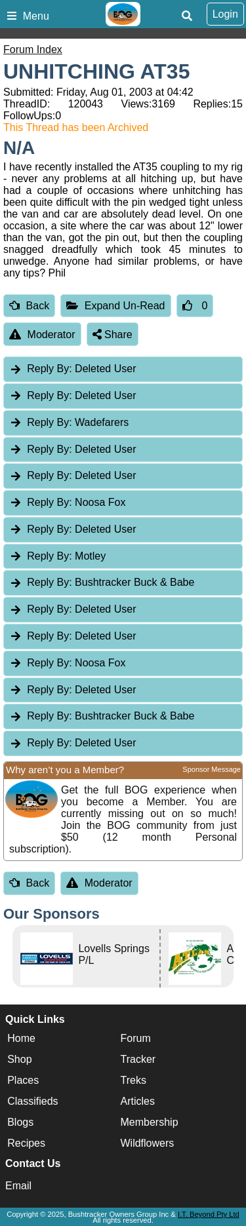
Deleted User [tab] (72, 368)
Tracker (138, 1059)
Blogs (20, 1122)
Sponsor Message (211, 769)
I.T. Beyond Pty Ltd (208, 1214)
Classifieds (32, 1101)
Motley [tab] (57, 556)
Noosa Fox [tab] (67, 502)
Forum (136, 1038)
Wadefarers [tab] (69, 422)
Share (112, 334)
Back (29, 305)
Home (21, 1038)
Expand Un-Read (115, 305)
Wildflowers (147, 1143)
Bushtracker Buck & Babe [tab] (101, 582)
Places (23, 1080)
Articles (138, 1101)
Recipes (26, 1143)
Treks (133, 1080)
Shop (19, 1059)
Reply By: (49, 368)
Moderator (42, 334)
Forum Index (32, 49)
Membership (149, 1122)
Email (18, 1185)
